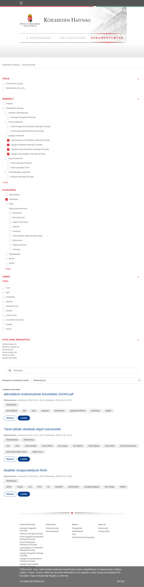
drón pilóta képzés (128, 446)
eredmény (95, 411)
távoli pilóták (30, 446)
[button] (72, 78)
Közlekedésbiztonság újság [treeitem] (83, 537)
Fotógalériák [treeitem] (77, 528)
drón (34, 411)
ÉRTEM (121, 581)
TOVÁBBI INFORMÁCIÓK (31, 581)
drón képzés (94, 446)
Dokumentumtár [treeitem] (52, 528)
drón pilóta (109, 446)
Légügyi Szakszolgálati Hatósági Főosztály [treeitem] (29, 565)
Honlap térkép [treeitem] (104, 531)
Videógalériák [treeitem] (77, 531)
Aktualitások (73, 38)
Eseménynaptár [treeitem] (52, 531)
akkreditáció (11, 411)
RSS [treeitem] (74, 534)
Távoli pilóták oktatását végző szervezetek (32, 429)
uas (24, 411)
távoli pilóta (47, 446)
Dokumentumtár (107, 38)
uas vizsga (62, 446)
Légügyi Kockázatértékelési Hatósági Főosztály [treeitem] (31, 560)
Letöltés (23, 418)
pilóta (8, 487)
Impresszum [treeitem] (103, 528)
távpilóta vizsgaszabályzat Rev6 (25, 470)
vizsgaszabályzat (91, 487)
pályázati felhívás (77, 411)
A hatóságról (39, 38)
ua (48, 487)
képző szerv (37, 452)
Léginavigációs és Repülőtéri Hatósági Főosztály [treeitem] (31, 549)
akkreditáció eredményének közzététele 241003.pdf (38, 394)
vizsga (20, 487)
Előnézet (10, 418)
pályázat (45, 411)
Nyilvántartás (12, 440)
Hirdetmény (11, 405)
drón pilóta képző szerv (16, 452)
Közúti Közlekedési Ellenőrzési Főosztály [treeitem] (28, 543)
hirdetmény (60, 411)
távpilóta (59, 487)
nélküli (123, 487)
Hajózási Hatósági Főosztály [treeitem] (31, 534)
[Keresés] (9, 370)
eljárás (108, 411)
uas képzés (78, 446)
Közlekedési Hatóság (55, 20)
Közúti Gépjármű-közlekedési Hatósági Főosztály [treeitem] (31, 538)
